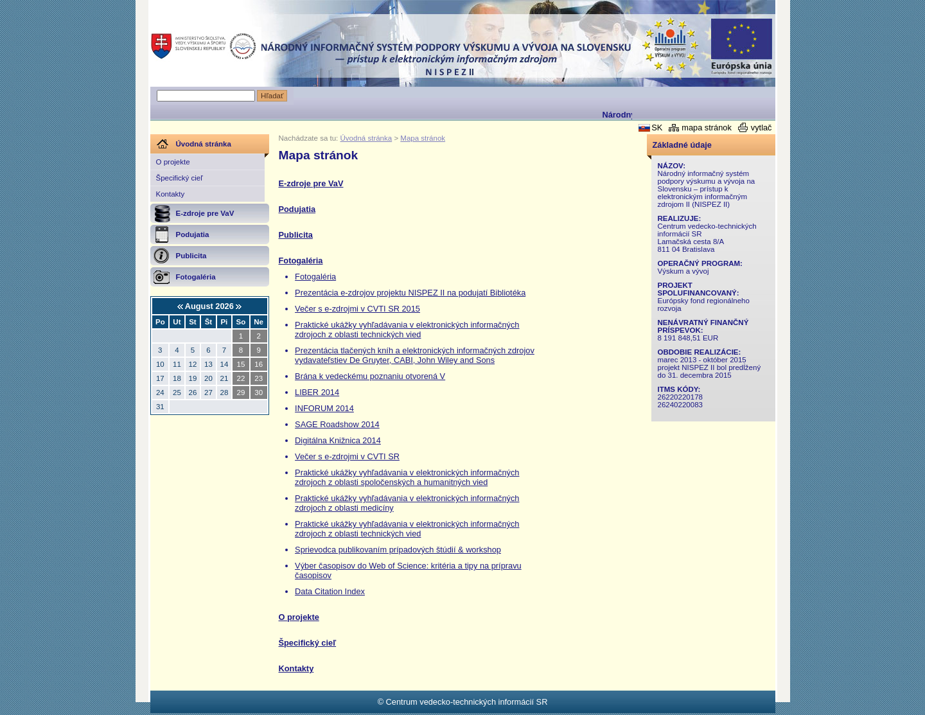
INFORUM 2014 (324, 408)
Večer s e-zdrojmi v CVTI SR (347, 456)
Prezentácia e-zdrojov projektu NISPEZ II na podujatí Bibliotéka (410, 292)
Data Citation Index (330, 591)
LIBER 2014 (317, 392)
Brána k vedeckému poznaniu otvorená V (370, 376)
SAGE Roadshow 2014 (337, 424)
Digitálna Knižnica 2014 (338, 440)
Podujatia (297, 209)
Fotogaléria (301, 260)
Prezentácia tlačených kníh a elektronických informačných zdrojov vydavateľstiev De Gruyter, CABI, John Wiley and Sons (414, 355)
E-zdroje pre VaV (311, 183)
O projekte (173, 162)
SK (656, 127)
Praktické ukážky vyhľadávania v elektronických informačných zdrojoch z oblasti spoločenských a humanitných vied (407, 477)
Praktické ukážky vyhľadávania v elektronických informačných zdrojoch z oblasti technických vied (407, 329)
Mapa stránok (422, 138)
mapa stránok (707, 127)
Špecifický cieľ (179, 178)
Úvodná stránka (366, 138)
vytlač (761, 127)
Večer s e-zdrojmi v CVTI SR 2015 (357, 308)
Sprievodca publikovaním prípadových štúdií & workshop (398, 549)
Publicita (296, 235)
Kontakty (170, 194)
